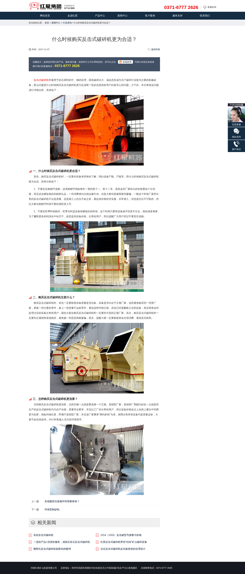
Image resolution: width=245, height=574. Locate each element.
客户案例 (150, 15)
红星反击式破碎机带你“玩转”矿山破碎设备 (123, 542)
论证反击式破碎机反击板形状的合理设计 (122, 549)
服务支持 (177, 15)
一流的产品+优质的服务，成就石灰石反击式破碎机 (61, 542)
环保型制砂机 (52, 509)
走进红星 (73, 15)
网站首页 (45, 15)
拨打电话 (236, 145)
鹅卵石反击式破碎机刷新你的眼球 (52, 549)
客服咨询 (212, 7)
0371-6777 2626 (181, 7)
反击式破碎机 (41, 80)
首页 (47, 22)
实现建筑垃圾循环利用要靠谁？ (62, 501)
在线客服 (236, 114)
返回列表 (155, 49)
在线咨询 (127, 62)
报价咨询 (236, 133)
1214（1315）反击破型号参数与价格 (121, 535)
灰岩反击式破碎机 (43, 535)
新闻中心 (123, 15)
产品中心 (100, 15)
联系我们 (205, 15)
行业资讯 (67, 22)
